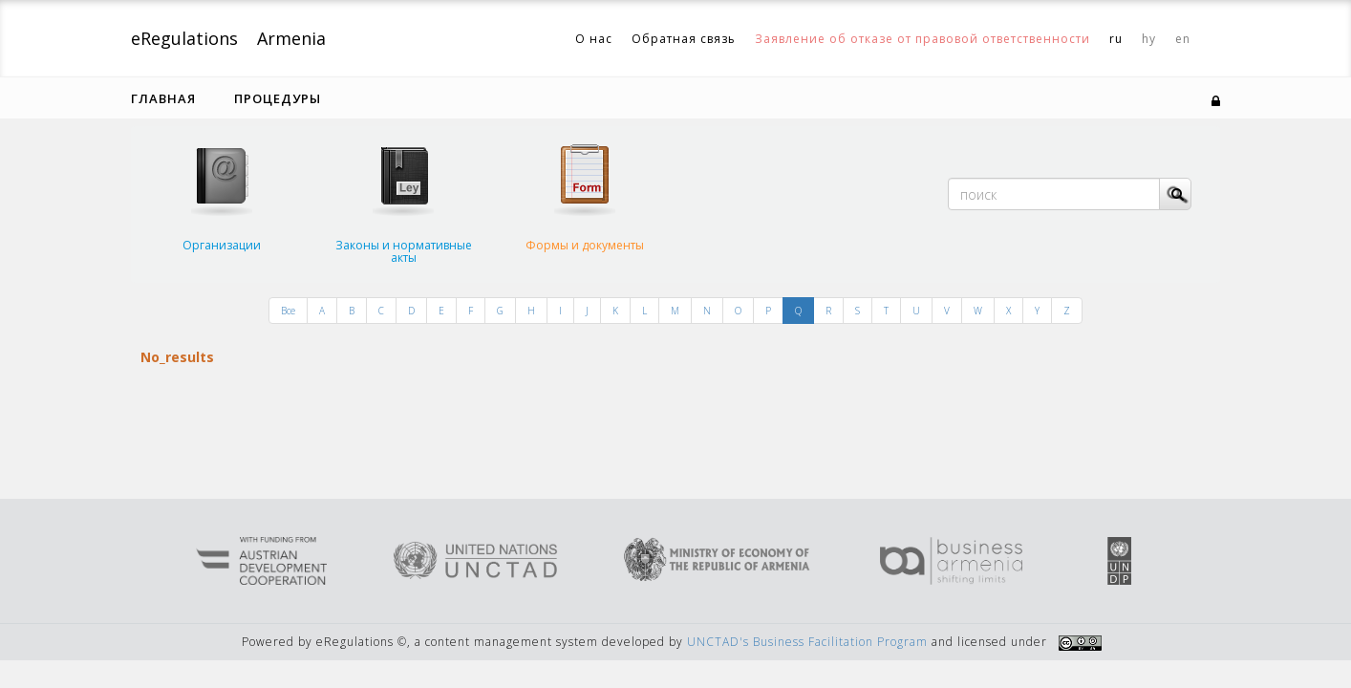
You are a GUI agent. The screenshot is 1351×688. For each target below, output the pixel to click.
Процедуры (277, 98)
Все (288, 310)
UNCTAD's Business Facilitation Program (807, 642)
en (1182, 39)
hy (1149, 39)
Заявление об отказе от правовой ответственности (922, 39)
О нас (593, 39)
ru (1116, 39)
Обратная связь (684, 39)
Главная (163, 98)
